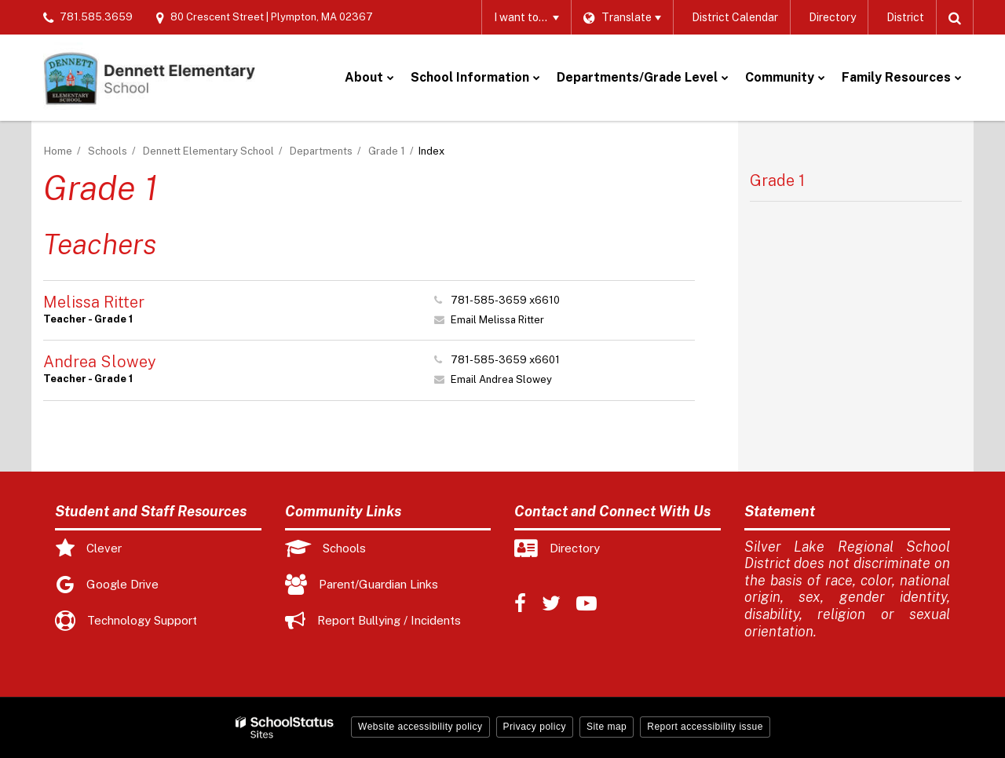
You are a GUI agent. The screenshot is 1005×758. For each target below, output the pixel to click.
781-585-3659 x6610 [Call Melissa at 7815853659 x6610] (505, 300)
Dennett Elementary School (208, 151)
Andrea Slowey (99, 361)
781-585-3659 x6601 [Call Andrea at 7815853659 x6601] (505, 360)
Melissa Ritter (93, 302)
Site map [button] (607, 726)
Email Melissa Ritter (497, 320)
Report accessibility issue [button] (705, 726)
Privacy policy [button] (534, 726)
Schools (107, 151)
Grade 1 (386, 151)
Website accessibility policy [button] (420, 726)
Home (58, 151)
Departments (321, 151)
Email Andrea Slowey (501, 379)
